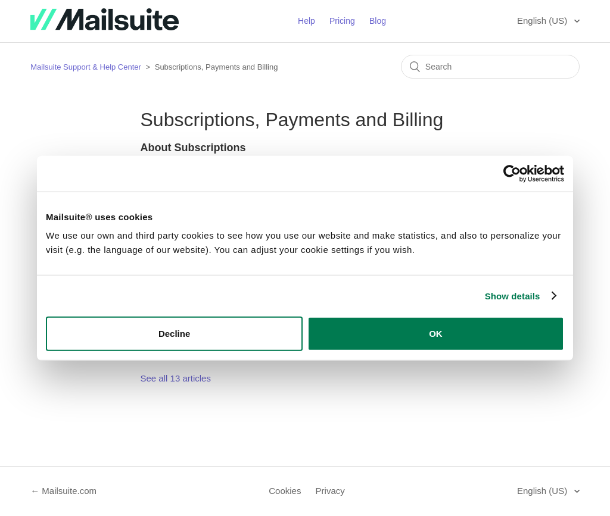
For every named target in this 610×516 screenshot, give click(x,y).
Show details (512, 295)
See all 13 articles (176, 378)
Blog (377, 21)
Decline (174, 334)
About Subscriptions (193, 148)
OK (436, 334)
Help (306, 21)
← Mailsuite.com (63, 491)
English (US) (543, 20)
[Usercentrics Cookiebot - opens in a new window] (512, 173)
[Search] (490, 67)
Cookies (285, 491)
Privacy (330, 491)
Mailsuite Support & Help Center (85, 66)
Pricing (342, 21)
